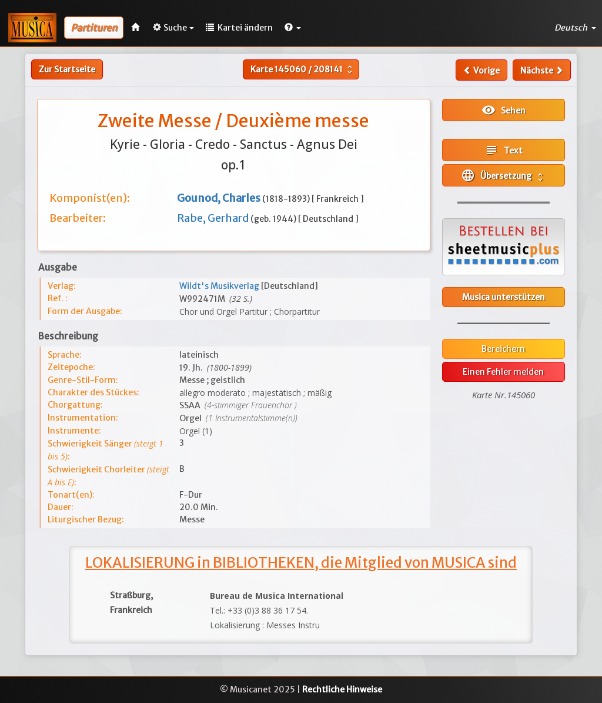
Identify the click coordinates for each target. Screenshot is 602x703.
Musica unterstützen (503, 297)
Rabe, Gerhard (213, 218)
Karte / (302, 69)
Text (503, 150)
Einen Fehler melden (503, 372)
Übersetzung (503, 175)
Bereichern (503, 349)
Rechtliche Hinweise (342, 689)
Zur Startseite (67, 69)
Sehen (503, 110)
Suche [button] (173, 27)
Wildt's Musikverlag (220, 286)
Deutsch (575, 27)
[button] (293, 27)
